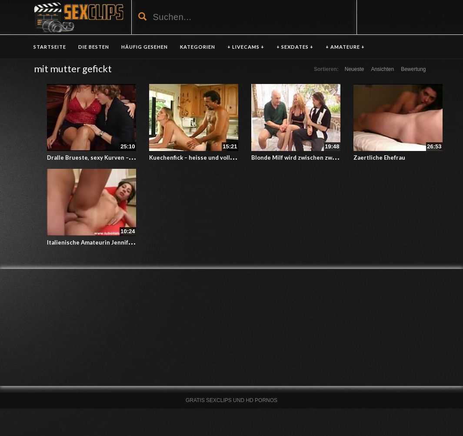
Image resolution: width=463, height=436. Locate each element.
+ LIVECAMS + (245, 47)
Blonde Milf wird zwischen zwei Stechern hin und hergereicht (336, 157)
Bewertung (413, 69)
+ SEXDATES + (294, 47)
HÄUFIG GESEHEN (144, 47)
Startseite (49, 47)
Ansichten (382, 69)
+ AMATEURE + (345, 47)
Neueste (354, 69)
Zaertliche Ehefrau (379, 157)
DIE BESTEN (93, 47)
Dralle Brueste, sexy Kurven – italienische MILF (112, 157)
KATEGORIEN (197, 47)
